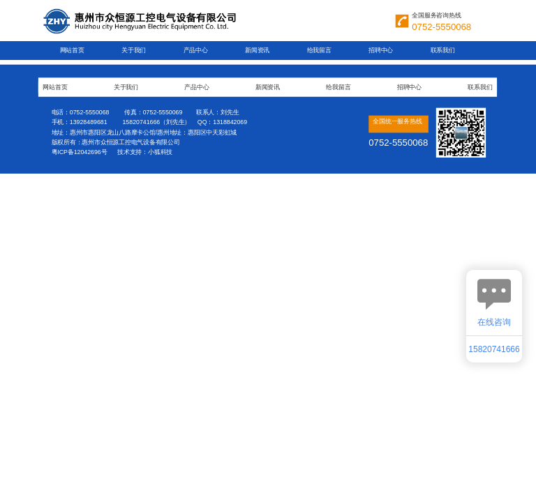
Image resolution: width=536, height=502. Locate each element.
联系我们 (443, 50)
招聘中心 (380, 50)
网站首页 (72, 50)
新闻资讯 (257, 50)
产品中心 (196, 50)
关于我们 (133, 50)
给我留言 (319, 50)
